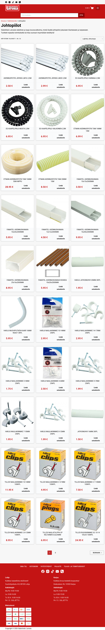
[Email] (16, 2)
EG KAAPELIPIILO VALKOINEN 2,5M (52, 129)
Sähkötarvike (12, 21)
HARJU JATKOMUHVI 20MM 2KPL (87, 280)
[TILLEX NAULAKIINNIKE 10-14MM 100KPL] (17, 463)
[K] (98, 8)
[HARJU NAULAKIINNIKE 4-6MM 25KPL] (52, 362)
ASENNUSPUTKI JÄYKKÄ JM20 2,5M (52, 78)
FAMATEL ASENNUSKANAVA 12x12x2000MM (52, 231)
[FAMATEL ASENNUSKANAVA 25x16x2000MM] (17, 262)
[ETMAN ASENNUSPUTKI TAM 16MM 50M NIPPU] (17, 161)
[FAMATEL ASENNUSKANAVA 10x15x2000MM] (87, 161)
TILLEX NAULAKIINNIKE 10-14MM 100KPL (17, 483)
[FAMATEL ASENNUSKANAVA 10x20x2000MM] (17, 211)
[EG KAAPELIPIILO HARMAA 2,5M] (87, 60)
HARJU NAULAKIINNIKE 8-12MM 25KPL (52, 433)
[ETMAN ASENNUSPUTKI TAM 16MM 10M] (87, 110)
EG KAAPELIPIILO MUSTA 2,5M (17, 129)
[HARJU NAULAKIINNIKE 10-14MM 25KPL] (52, 312)
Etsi (81, 15)
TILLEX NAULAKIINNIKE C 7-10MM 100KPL (87, 483)
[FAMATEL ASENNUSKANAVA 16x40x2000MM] (87, 211)
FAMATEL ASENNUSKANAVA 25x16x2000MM (17, 281)
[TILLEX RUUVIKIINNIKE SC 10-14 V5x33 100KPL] (87, 514)
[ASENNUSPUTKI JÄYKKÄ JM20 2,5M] (52, 60)
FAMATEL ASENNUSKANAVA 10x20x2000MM (17, 231)
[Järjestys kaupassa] (92, 39)
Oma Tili (23, 566)
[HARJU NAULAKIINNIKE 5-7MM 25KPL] (87, 362)
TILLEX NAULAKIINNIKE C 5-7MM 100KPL (52, 483)
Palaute (57, 566)
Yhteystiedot (46, 566)
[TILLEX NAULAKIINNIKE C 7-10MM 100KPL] (87, 463)
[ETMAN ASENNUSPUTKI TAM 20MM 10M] (52, 161)
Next (101, 552)
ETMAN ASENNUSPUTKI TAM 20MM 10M (52, 180)
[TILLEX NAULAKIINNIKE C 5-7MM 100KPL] (52, 463)
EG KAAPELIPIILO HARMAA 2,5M (87, 78)
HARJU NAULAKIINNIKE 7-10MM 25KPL (17, 433)
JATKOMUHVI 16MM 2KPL (87, 432)
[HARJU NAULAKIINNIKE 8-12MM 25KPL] (52, 413)
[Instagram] (9, 2)
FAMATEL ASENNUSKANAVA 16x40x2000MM (87, 231)
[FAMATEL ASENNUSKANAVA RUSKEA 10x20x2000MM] (52, 262)
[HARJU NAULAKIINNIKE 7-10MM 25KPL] (17, 413)
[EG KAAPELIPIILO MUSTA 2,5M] (17, 110)
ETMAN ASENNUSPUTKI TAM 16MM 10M (87, 130)
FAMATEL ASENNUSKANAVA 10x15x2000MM (87, 180)
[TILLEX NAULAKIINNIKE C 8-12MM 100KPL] (17, 514)
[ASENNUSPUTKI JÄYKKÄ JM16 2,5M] (17, 60)
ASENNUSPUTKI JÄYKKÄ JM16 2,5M (17, 78)
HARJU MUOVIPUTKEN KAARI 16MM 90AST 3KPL (17, 332)
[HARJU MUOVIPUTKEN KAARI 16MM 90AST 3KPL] (17, 312)
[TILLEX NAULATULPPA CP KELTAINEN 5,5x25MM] (52, 514)
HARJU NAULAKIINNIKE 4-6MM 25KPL (52, 382)
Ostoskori (33, 566)
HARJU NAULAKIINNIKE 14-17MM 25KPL (87, 332)
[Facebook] (6, 2)
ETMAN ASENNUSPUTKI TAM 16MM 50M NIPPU (17, 180)
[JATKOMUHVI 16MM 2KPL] (87, 413)
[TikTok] (13, 2)
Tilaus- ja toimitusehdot (74, 566)
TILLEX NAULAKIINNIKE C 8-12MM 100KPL (17, 534)
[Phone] (20, 2)
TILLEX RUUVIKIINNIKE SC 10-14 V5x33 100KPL (87, 534)
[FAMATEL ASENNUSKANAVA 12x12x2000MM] (52, 211)
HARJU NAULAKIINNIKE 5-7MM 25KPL (87, 382)
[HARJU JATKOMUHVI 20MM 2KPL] (87, 262)
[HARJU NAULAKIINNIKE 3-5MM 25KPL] (17, 362)
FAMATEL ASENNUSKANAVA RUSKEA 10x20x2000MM (52, 281)
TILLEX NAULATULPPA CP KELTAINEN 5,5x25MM (52, 534)
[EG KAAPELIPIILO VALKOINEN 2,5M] (52, 110)
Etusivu (3, 21)
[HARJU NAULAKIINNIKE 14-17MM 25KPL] (87, 312)
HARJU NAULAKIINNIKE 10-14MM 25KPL (52, 332)
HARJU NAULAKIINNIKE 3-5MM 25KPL (17, 382)
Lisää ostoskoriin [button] (26, 86)
